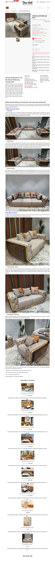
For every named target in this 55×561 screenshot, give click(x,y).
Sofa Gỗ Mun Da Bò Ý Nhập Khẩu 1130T (27, 493)
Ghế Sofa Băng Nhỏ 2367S (27, 510)
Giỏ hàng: (45, 1)
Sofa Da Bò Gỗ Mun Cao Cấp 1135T (27, 444)
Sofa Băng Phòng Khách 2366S (27, 527)
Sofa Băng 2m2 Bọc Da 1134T (27, 461)
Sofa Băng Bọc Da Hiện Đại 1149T (27, 393)
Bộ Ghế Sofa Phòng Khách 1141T (27, 427)
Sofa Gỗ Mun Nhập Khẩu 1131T (27, 478)
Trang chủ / (8, 11)
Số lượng (35, 45)
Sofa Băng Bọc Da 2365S (27, 544)
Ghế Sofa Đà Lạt (14, 11)
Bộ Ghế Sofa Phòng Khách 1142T (27, 410)
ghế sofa (15, 112)
